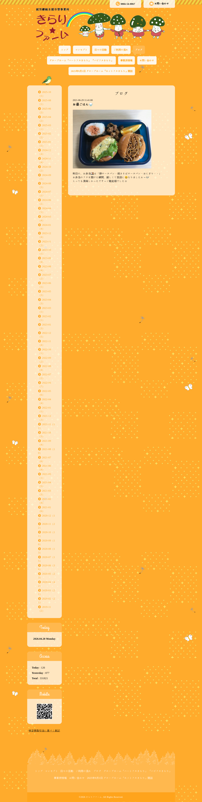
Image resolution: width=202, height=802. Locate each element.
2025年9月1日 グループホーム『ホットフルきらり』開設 (102, 71)
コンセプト (81, 50)
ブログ (139, 50)
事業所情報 (126, 60)
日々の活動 (100, 50)
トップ (64, 50)
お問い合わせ (159, 4)
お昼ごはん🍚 (83, 104)
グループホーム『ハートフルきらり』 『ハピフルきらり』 (81, 60)
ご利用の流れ (121, 50)
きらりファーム (94, 797)
